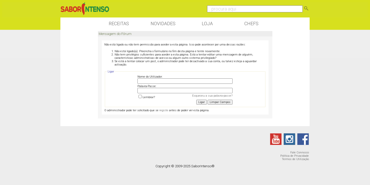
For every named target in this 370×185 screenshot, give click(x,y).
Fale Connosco (299, 152)
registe (163, 110)
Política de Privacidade (294, 156)
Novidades (163, 23)
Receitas (119, 23)
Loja (207, 23)
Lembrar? (146, 97)
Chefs (251, 23)
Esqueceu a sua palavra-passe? (212, 95)
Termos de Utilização (295, 159)
